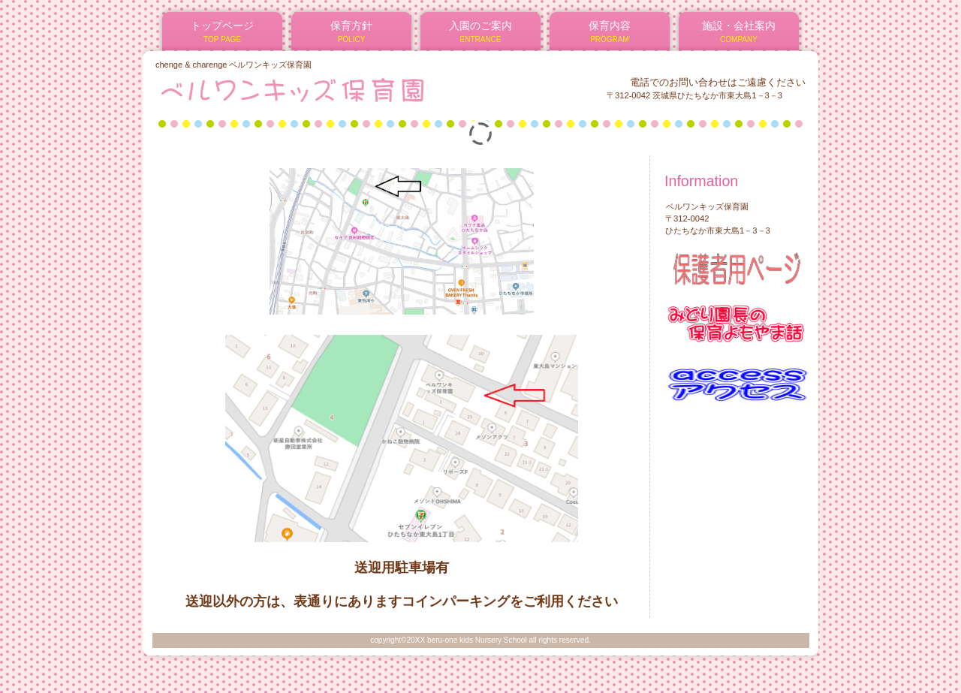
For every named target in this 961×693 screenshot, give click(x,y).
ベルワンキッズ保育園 (336, 89)
